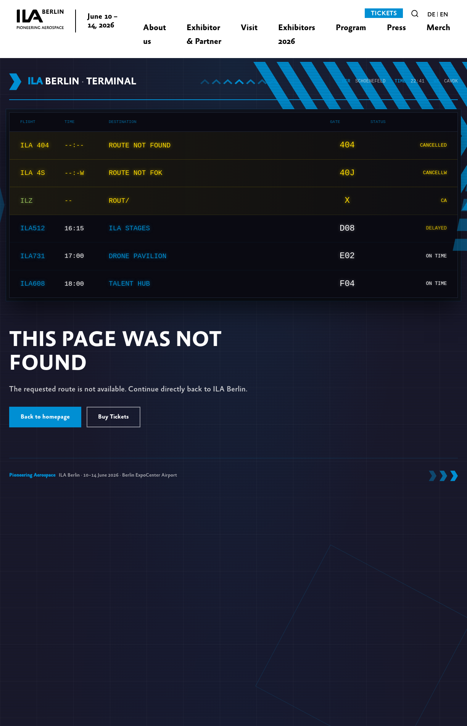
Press (396, 27)
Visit (249, 27)
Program (351, 27)
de (431, 14)
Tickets (384, 13)
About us (154, 34)
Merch (438, 27)
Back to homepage (45, 416)
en (444, 14)
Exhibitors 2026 (296, 34)
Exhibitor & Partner (204, 34)
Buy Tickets (113, 416)
